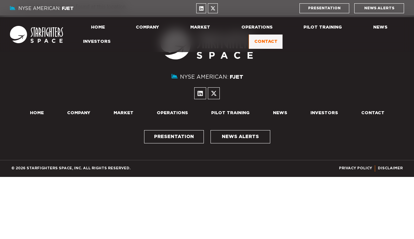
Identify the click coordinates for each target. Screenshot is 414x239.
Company (147, 27)
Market (200, 27)
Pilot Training (322, 27)
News (380, 27)
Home (98, 27)
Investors (97, 42)
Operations (257, 27)
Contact (266, 42)
